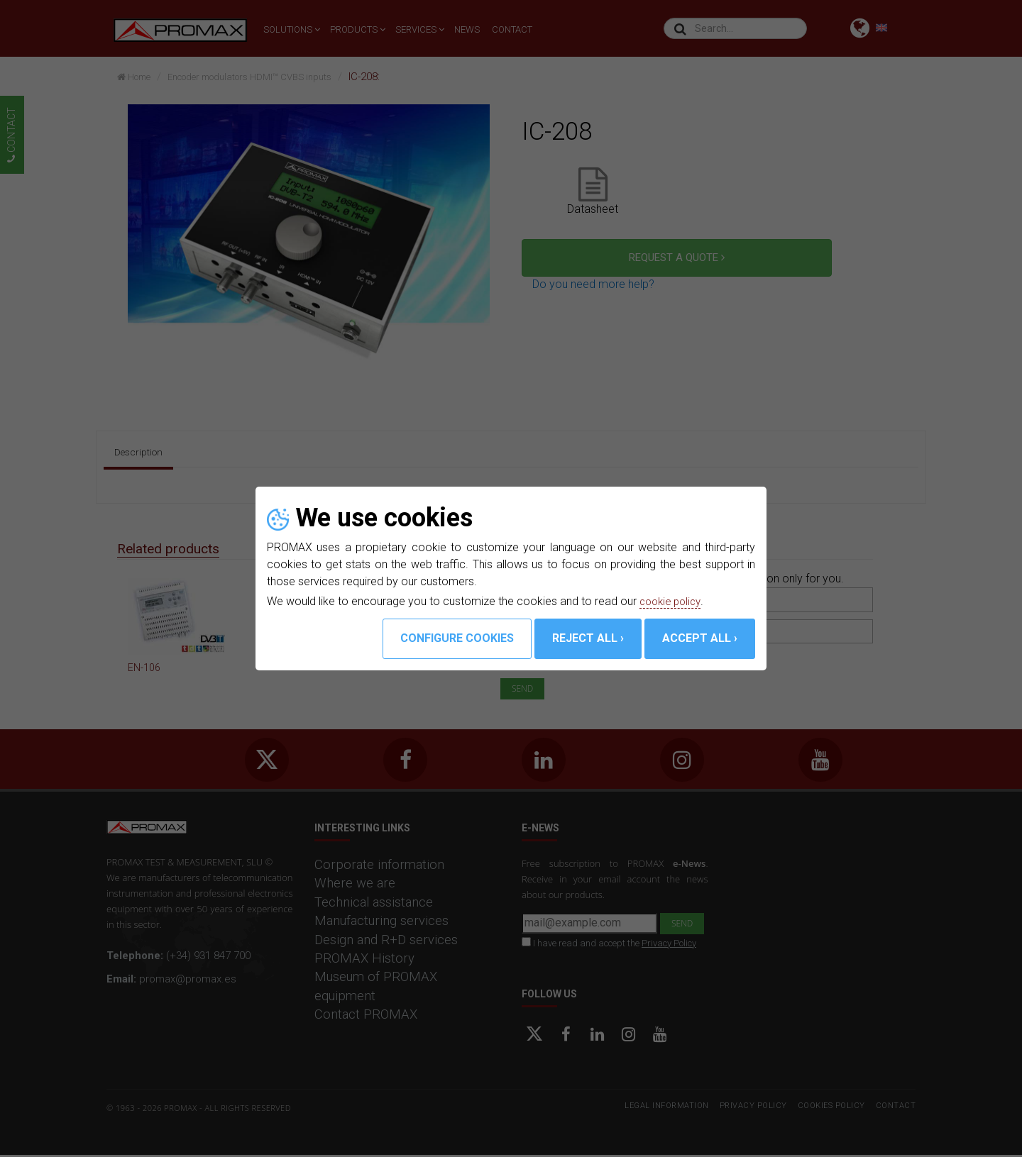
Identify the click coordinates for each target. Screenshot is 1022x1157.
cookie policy (672, 601)
